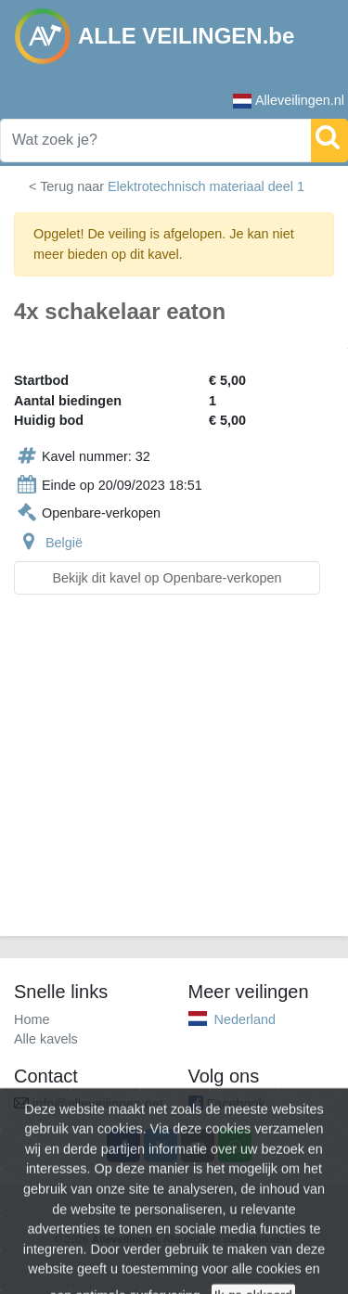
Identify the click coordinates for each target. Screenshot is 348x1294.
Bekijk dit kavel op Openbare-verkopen (166, 577)
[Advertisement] (174, 776)
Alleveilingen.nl (288, 101)
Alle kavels (46, 1038)
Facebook (236, 1103)
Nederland (245, 1019)
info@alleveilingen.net (97, 1103)
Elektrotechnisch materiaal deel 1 (206, 186)
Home (31, 1019)
